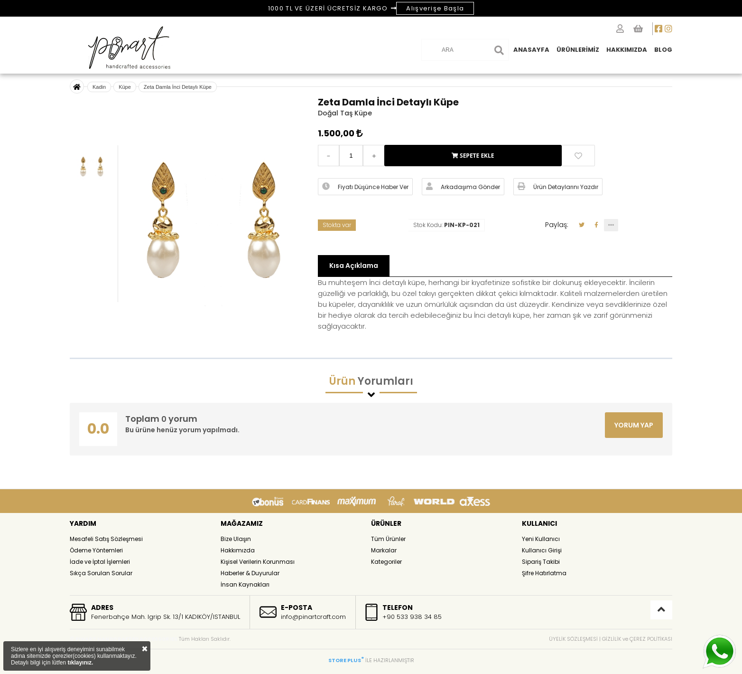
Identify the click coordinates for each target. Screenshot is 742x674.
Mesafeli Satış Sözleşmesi (106, 539)
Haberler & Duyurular (250, 573)
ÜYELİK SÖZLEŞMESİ (573, 639)
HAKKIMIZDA (626, 49)
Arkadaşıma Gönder (463, 186)
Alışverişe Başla (435, 8)
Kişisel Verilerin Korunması (258, 562)
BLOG (663, 49)
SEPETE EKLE (473, 156)
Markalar (384, 550)
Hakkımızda (238, 550)
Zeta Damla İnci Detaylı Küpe (178, 87)
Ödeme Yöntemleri (96, 550)
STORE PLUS (346, 660)
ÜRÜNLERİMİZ (577, 49)
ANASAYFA (531, 49)
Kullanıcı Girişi (542, 550)
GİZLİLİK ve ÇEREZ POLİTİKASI (637, 639)
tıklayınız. (80, 662)
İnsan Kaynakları (245, 584)
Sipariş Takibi (541, 562)
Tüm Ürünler (388, 539)
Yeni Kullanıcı (541, 539)
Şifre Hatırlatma (544, 573)
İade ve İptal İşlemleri (100, 562)
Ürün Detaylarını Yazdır (558, 186)
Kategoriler (386, 562)
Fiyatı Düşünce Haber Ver (365, 186)
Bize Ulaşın (236, 539)
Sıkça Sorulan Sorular (101, 573)
